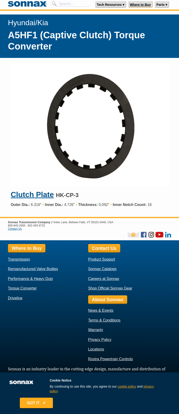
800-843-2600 (16, 225)
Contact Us (15, 228)
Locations (96, 349)
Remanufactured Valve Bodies (33, 269)
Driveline (15, 298)
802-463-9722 (36, 225)
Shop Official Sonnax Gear (110, 288)
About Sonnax (108, 299)
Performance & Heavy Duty (30, 279)
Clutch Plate (32, 194)
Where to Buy (140, 5)
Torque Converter (22, 288)
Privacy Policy (99, 340)
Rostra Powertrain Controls (110, 359)
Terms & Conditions (104, 320)
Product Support (101, 259)
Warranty (95, 330)
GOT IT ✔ (36, 403)
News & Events (100, 310)
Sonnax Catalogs (102, 269)
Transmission (19, 259)
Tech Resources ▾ (110, 5)
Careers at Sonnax (103, 279)
